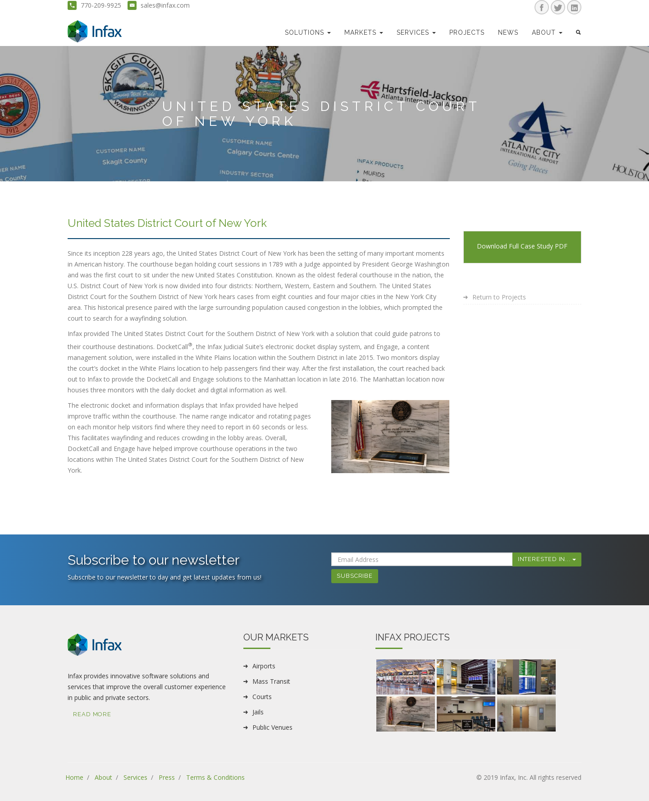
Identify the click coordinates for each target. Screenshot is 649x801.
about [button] (547, 32)
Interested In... (547, 559)
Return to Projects (499, 297)
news (508, 32)
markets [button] (363, 32)
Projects (466, 32)
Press (167, 777)
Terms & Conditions (215, 777)
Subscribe (355, 575)
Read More (92, 714)
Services (135, 777)
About (103, 777)
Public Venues (272, 727)
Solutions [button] (308, 32)
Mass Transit (271, 681)
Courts (262, 696)
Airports (263, 666)
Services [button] (416, 32)
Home (74, 777)
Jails (258, 712)
